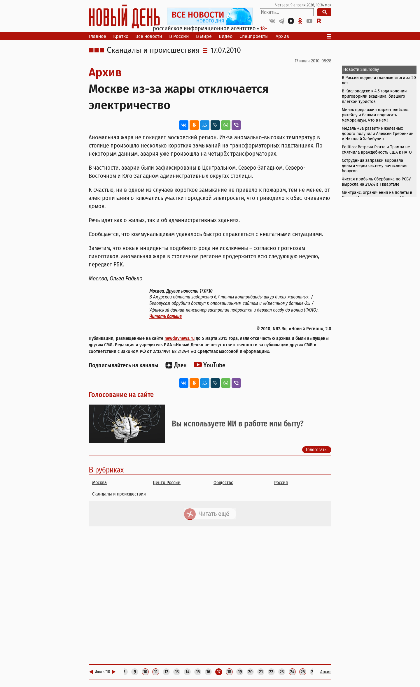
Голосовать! (317, 449)
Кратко (120, 36)
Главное (97, 36)
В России (179, 36)
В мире (204, 36)
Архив (282, 36)
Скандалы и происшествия (153, 50)
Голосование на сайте (121, 395)
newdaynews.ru (179, 338)
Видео (225, 36)
